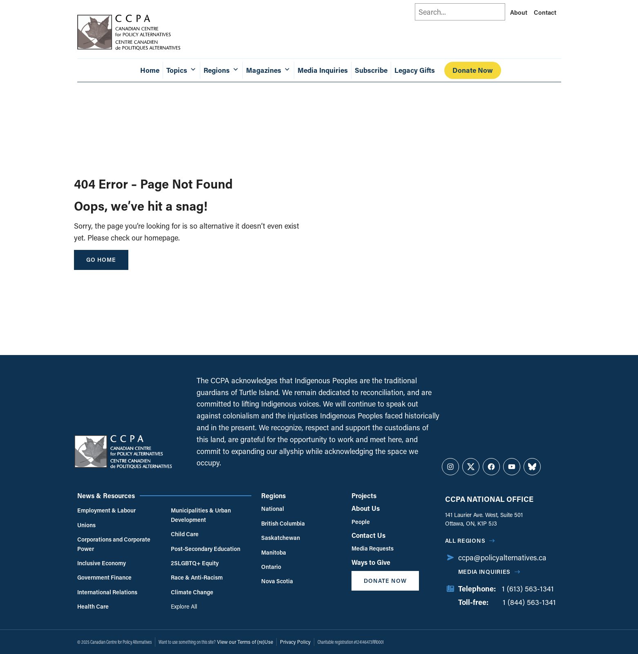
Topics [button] (181, 70)
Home (149, 70)
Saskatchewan (280, 538)
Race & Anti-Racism (197, 577)
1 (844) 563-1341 (529, 602)
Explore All (184, 606)
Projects (363, 495)
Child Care (185, 534)
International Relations (107, 592)
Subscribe (371, 70)
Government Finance (104, 577)
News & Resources (106, 495)
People (360, 522)
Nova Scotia (277, 581)
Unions (86, 525)
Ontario (271, 567)
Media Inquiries (323, 70)
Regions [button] (221, 70)
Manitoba (273, 552)
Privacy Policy (295, 641)
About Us (365, 508)
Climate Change (192, 592)
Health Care (93, 606)
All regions (465, 540)
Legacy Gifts (414, 70)
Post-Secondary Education (205, 549)
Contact (545, 12)
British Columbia (283, 523)
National (272, 508)
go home (101, 259)
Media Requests (372, 548)
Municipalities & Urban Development (201, 514)
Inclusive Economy (101, 563)
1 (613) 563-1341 (528, 588)
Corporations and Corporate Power (113, 543)
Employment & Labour (106, 510)
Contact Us (368, 535)
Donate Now (472, 70)
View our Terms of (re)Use (245, 641)
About (518, 12)
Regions (273, 495)
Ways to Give (370, 562)
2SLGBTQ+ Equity (195, 563)
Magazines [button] (268, 70)
